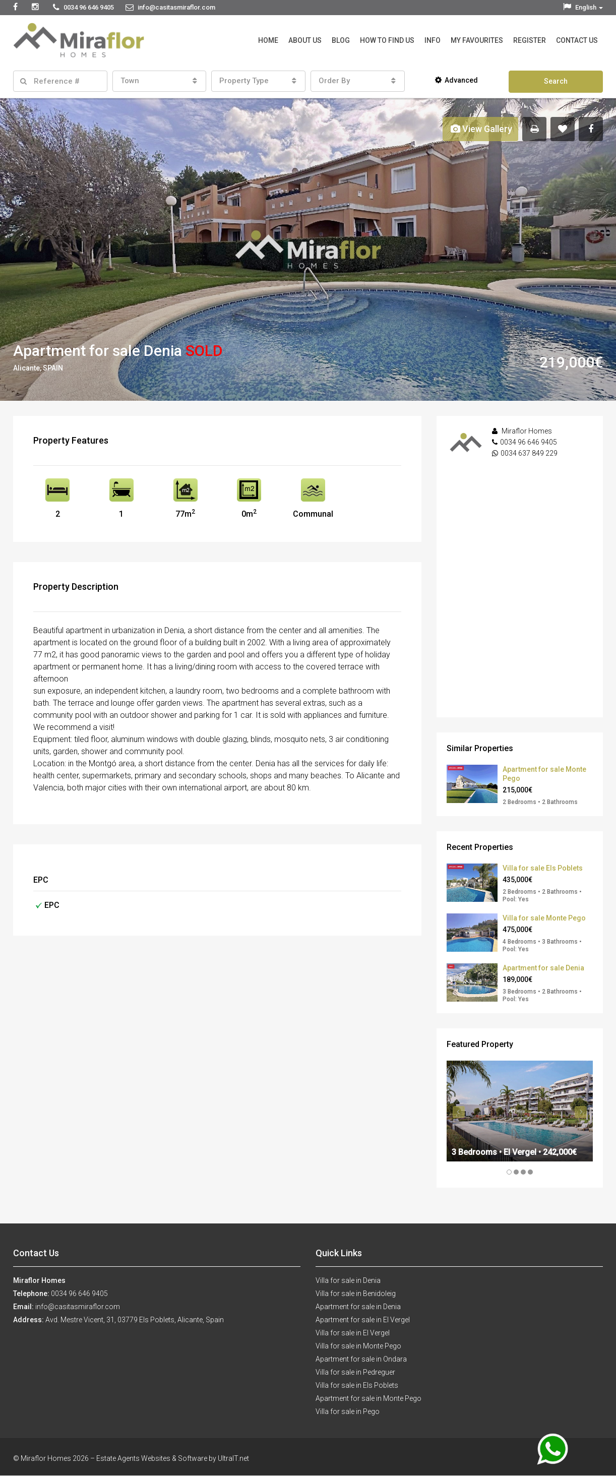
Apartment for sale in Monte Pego (368, 1398)
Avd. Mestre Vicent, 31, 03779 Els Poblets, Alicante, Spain (134, 1320)
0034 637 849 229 (529, 453)
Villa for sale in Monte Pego (358, 1346)
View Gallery (481, 129)
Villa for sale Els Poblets (543, 868)
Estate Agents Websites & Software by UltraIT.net (172, 1458)
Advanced (456, 80)
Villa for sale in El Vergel (353, 1333)
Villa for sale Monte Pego (544, 918)
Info (432, 40)
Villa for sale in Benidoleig (356, 1293)
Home (268, 40)
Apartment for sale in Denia (358, 1307)
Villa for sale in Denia (348, 1280)
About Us (305, 40)
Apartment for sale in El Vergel (363, 1320)
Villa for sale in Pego (348, 1411)
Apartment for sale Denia (543, 968)
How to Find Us (387, 40)
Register (529, 40)
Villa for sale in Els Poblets (357, 1385)
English (583, 7)
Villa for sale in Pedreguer (355, 1372)
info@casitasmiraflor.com (77, 1307)
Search (556, 81)
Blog (341, 40)
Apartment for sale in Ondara (361, 1359)
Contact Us (577, 40)
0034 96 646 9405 (528, 442)
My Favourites (477, 40)
